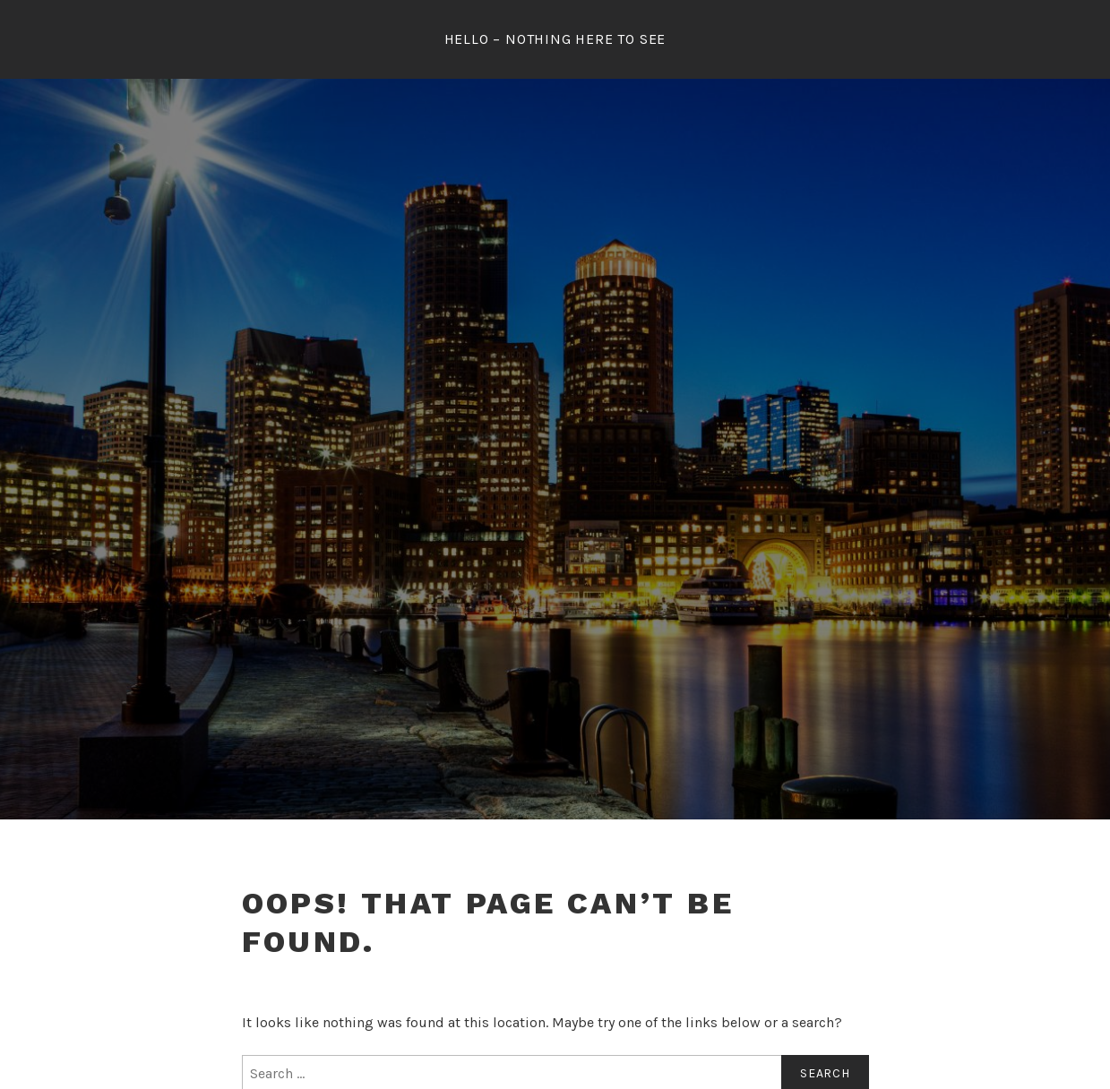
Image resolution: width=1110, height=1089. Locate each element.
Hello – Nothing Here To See (555, 38)
